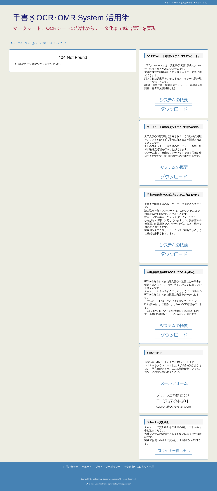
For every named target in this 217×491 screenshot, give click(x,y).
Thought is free (124, 484)
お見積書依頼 (186, 3)
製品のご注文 (201, 3)
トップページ (172, 3)
